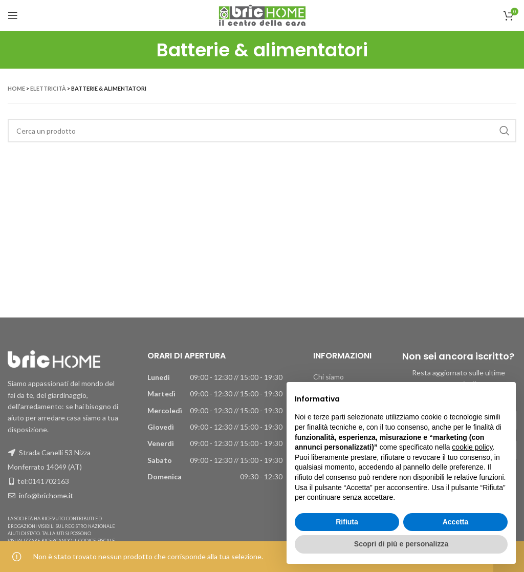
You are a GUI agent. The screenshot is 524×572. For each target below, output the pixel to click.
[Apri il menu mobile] (13, 15)
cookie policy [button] (472, 447)
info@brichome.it (46, 495)
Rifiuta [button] (347, 522)
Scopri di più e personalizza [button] (401, 544)
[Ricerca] (262, 130)
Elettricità (48, 88)
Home (16, 88)
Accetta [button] (456, 522)
